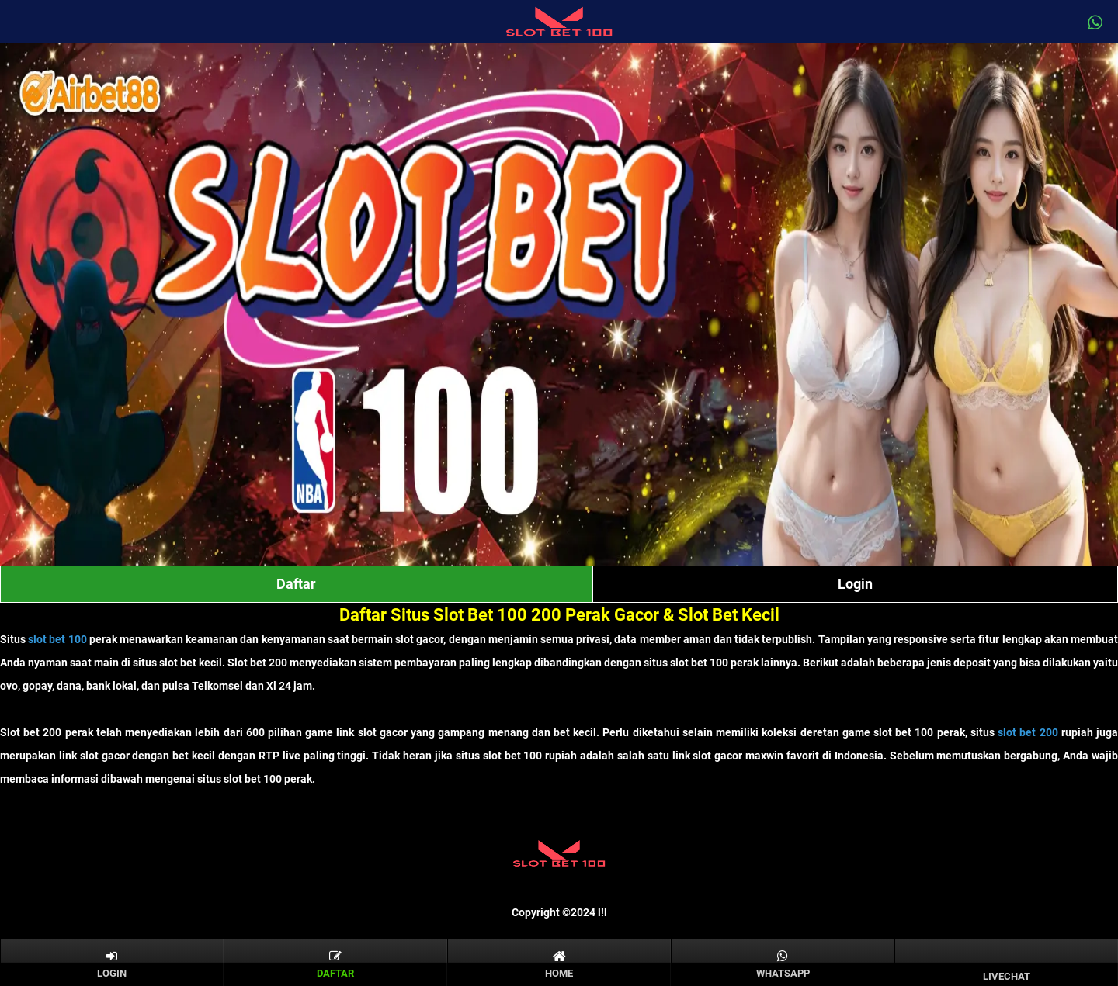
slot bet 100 (57, 639)
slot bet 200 (1027, 732)
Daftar (296, 584)
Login (855, 584)
